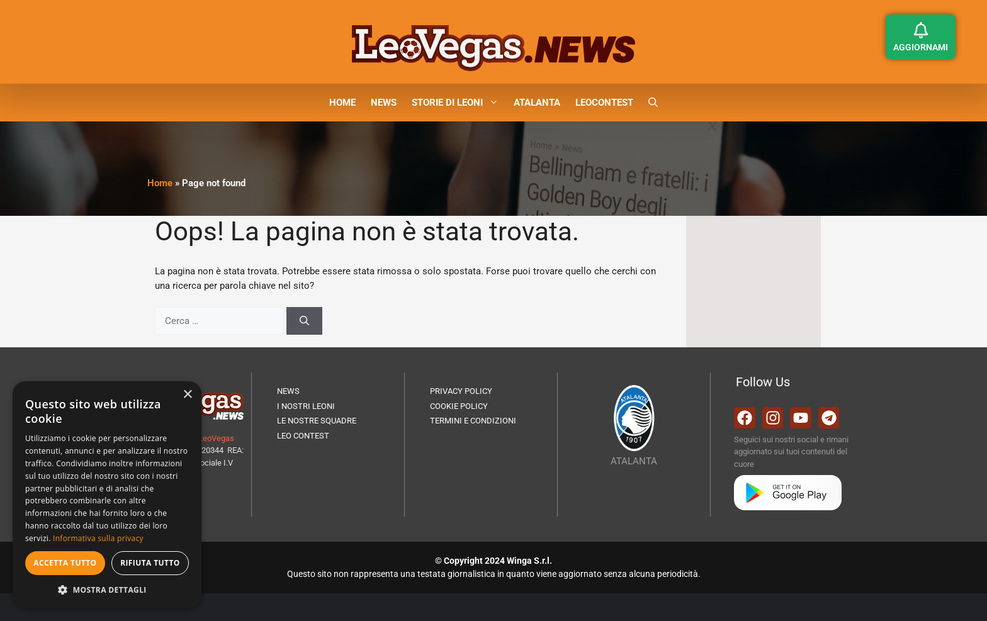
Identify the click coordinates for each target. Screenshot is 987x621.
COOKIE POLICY (459, 406)
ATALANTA (537, 102)
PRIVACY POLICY (461, 391)
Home (159, 183)
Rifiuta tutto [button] (150, 562)
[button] (653, 102)
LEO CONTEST (303, 435)
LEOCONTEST (604, 102)
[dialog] (107, 494)
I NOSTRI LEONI (306, 406)
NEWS (384, 102)
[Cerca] (304, 321)
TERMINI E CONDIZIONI (473, 420)
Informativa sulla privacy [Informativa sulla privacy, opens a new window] (98, 538)
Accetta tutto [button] (64, 562)
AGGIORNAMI (920, 47)
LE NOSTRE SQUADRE (316, 420)
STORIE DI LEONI (459, 102)
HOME (342, 102)
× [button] (187, 395)
